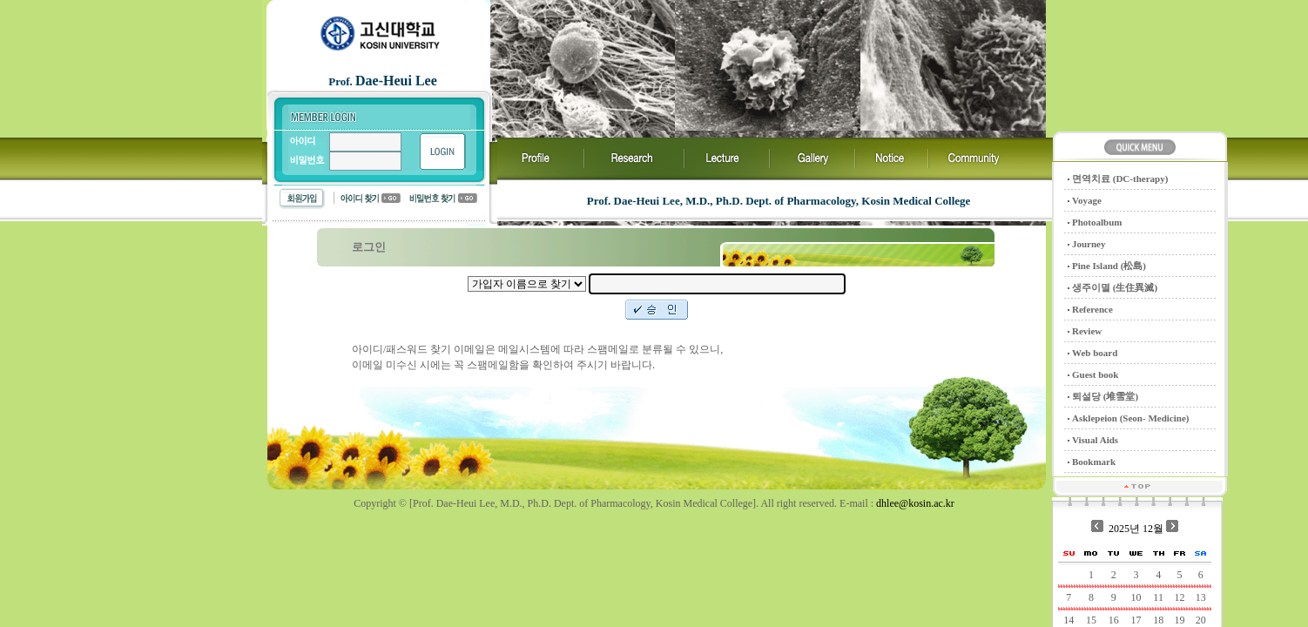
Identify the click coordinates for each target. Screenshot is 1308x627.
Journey (1089, 244)
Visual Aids (1095, 440)
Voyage (1087, 200)
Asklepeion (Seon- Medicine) (1130, 418)
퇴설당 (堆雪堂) (1105, 396)
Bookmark (1094, 461)
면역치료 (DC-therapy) (1120, 178)
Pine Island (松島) (1109, 265)
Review (1087, 331)
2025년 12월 (1136, 528)
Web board (1094, 352)
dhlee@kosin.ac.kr (915, 503)
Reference (1092, 309)
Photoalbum (1097, 222)
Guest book (1095, 374)
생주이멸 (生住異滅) (1114, 287)
